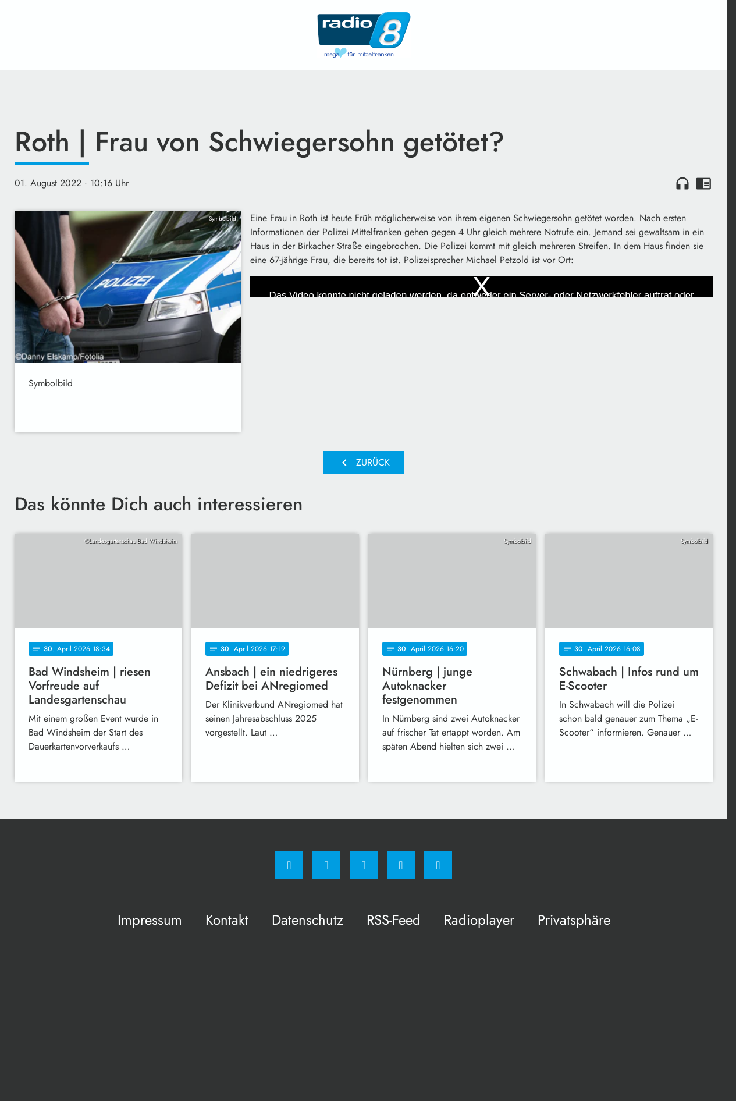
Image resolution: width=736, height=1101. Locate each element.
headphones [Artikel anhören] (682, 183)
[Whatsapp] (364, 865)
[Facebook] (289, 865)
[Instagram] (326, 865)
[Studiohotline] (401, 865)
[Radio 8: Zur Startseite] (363, 35)
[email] (438, 865)
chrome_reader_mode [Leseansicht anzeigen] (703, 183)
